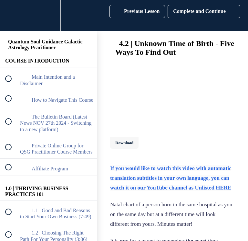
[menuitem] (48, 15)
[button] (12, 15)
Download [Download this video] (124, 142)
